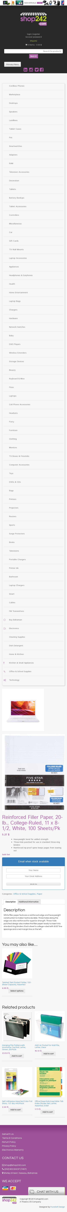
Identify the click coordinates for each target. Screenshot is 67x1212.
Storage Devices (16, 361)
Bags (11, 490)
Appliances (14, 266)
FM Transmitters (16, 611)
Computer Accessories (19, 464)
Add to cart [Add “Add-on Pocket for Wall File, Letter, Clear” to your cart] (48, 1054)
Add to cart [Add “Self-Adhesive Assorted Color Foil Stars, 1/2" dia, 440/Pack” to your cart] (15, 1110)
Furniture (13, 430)
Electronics (14, 628)
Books (12, 542)
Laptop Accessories (18, 258)
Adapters (13, 154)
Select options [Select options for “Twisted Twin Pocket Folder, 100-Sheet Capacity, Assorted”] (16, 991)
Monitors (13, 447)
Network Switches (17, 327)
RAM (11, 163)
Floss (11, 387)
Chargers (13, 309)
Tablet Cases (15, 129)
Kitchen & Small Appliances (21, 662)
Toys (11, 473)
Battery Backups (16, 197)
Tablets (12, 189)
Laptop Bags (15, 301)
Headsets (13, 413)
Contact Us (13, 1158)
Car (10, 232)
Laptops (12, 396)
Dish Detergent (16, 645)
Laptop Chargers (16, 585)
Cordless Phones (16, 86)
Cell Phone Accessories (19, 404)
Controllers (14, 215)
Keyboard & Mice (17, 378)
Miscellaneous (15, 223)
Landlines (13, 120)
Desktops (13, 103)
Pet (10, 137)
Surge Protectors (17, 533)
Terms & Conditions (12, 1138)
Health (12, 284)
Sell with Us (8, 1134)
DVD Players (14, 344)
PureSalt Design (57, 1207)
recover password (33, 37)
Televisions (14, 551)
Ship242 (33, 41)
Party (11, 421)
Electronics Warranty (13, 1150)
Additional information (29, 902)
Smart (11, 594)
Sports (12, 525)
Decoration (14, 180)
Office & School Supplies (20, 671)
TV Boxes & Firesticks (19, 456)
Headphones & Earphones (21, 275)
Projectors (13, 507)
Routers (12, 516)
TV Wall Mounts (16, 249)
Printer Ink (14, 568)
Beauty (12, 370)
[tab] (10, 901)
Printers (12, 499)
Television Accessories (19, 172)
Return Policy (9, 1142)
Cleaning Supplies (17, 637)
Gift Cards (14, 241)
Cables (12, 602)
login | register (33, 34)
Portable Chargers (17, 559)
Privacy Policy (9, 1146)
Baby (11, 335)
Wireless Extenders (17, 352)
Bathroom (13, 576)
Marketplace (14, 94)
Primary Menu (12, 64)
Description (10, 902)
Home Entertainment (18, 292)
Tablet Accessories (17, 206)
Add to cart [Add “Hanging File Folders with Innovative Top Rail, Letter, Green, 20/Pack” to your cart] (17, 1056)
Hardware (13, 318)
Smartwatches (15, 146)
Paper (39, 894)
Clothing (13, 439)
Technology (14, 680)
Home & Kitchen (16, 654)
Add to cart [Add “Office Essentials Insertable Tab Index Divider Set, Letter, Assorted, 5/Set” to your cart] (47, 1112)
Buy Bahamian (15, 619)
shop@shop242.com (15, 1165)
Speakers (13, 111)
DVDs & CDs (15, 482)
